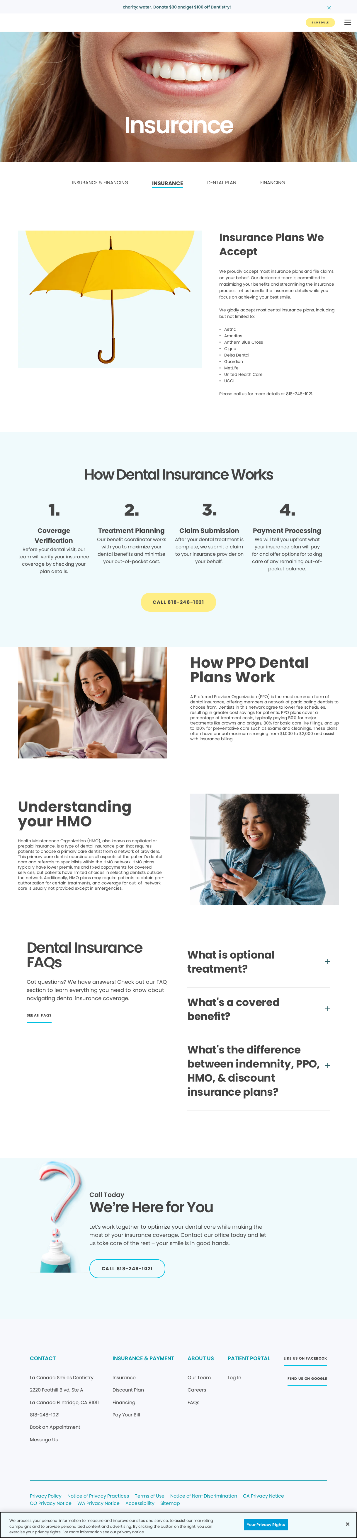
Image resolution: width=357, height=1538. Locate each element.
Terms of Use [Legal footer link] (149, 1496)
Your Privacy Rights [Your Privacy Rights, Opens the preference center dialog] (266, 1524)
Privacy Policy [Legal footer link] (46, 1496)
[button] (347, 23)
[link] (100, 183)
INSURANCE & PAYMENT (143, 1358)
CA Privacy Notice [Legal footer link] (263, 1496)
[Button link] (320, 22)
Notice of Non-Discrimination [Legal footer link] (203, 1496)
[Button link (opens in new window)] (305, 1360)
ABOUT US (201, 1358)
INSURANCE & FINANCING (100, 182)
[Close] (347, 1523)
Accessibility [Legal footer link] (139, 1504)
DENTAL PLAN (221, 182)
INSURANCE (167, 183)
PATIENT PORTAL (249, 1358)
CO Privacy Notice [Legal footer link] (51, 1504)
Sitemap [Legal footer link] (170, 1504)
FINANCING (272, 182)
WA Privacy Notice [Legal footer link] (98, 1504)
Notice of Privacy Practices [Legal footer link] (98, 1496)
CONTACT (43, 1358)
